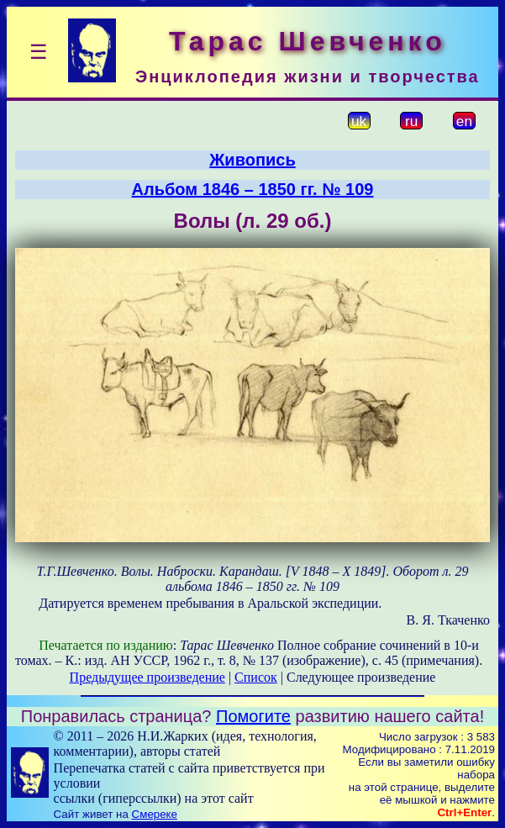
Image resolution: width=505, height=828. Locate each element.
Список (255, 677)
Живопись (252, 159)
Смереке (154, 814)
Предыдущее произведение (147, 677)
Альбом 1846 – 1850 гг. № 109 (253, 189)
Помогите (253, 716)
